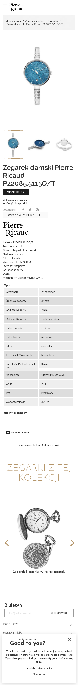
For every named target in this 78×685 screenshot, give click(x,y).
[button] (70, 543)
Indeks (7, 242)
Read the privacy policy (39, 668)
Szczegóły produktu (25, 215)
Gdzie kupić (16, 192)
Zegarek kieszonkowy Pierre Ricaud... (39, 571)
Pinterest (37, 209)
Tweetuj (30, 209)
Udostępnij (23, 209)
